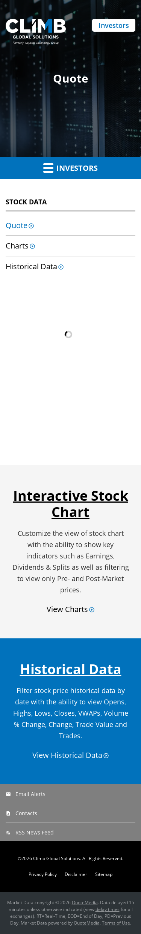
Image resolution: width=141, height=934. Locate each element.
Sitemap (103, 874)
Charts (17, 246)
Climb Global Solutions (56, 858)
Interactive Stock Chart (70, 503)
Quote (16, 225)
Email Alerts (30, 794)
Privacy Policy (43, 874)
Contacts (26, 813)
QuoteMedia (85, 902)
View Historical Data (67, 755)
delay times (108, 909)
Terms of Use (116, 923)
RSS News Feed (34, 832)
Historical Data (31, 266)
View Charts (67, 609)
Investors (114, 25)
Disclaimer (76, 874)
